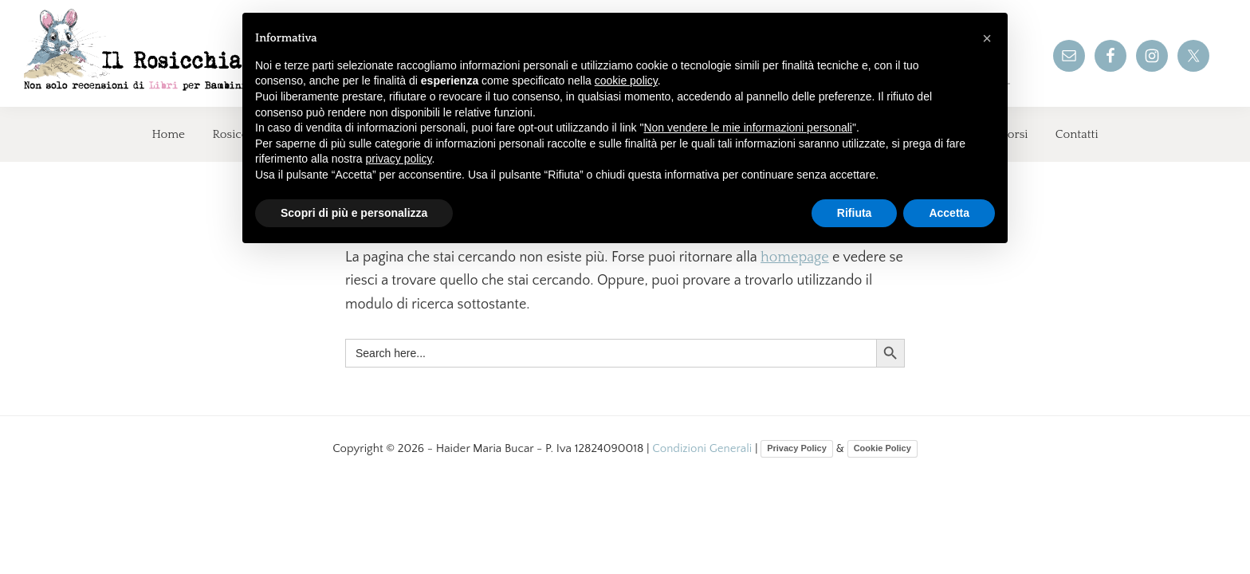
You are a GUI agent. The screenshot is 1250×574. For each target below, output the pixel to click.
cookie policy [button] (626, 80)
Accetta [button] (949, 212)
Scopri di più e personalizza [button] (354, 212)
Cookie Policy (882, 448)
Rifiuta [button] (854, 212)
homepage (795, 257)
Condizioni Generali (703, 448)
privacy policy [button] (399, 158)
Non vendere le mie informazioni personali (747, 127)
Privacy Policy (797, 448)
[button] (987, 38)
